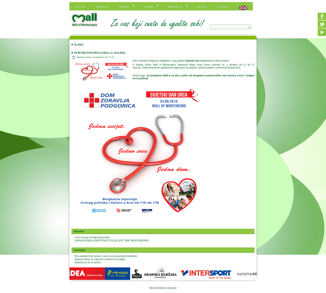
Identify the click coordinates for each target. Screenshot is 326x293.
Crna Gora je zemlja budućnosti (91, 237)
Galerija (202, 6)
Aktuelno (102, 6)
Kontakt (223, 6)
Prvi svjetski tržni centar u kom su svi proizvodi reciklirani (105, 256)
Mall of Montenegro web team (163, 288)
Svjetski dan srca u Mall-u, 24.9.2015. (100, 52)
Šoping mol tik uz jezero (87, 262)
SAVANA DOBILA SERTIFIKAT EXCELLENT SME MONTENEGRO (111, 240)
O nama (148, 6)
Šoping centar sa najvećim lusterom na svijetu (99, 259)
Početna (80, 6)
